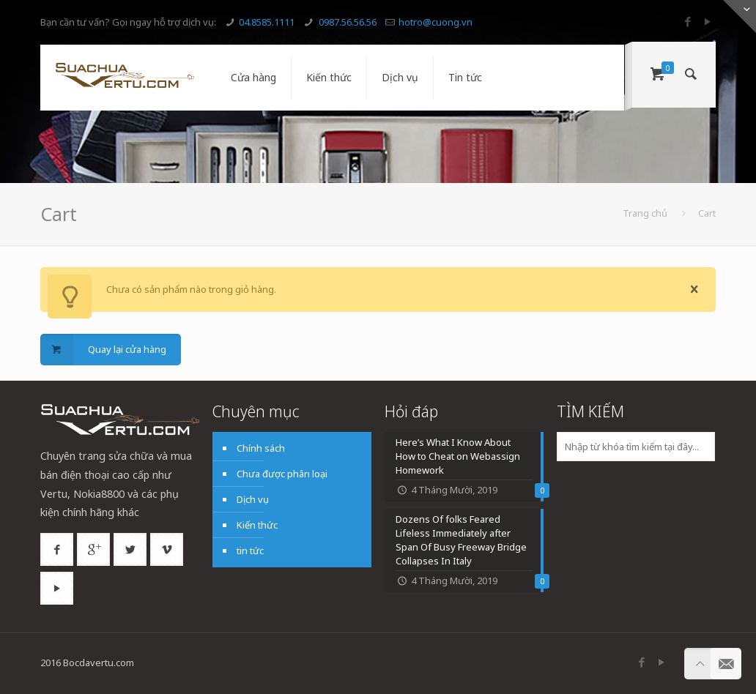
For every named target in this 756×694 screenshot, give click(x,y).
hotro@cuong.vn (435, 22)
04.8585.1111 (266, 22)
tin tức (250, 550)
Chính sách (261, 448)
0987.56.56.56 (346, 22)
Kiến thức (257, 524)
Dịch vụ (253, 499)
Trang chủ (645, 213)
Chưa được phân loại (282, 473)
